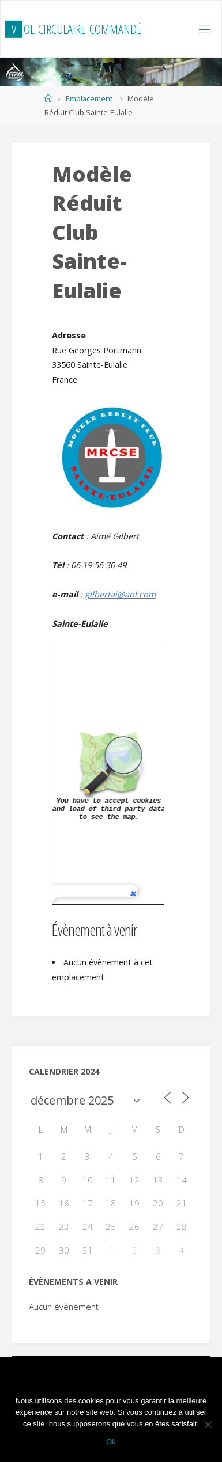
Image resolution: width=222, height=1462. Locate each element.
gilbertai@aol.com (120, 594)
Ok (111, 1441)
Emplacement (89, 98)
